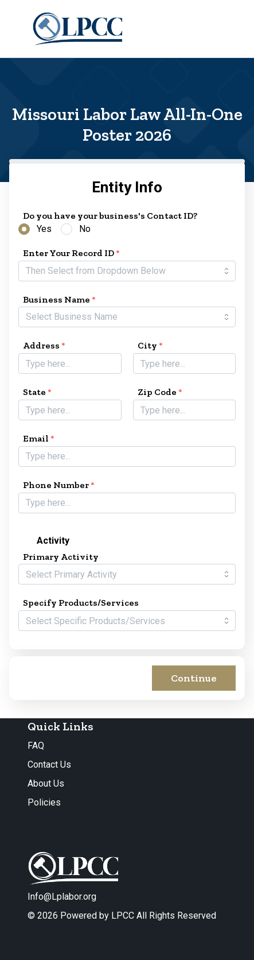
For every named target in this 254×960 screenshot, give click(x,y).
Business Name (59, 299)
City (150, 345)
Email (38, 438)
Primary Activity (61, 556)
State (37, 391)
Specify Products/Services (81, 602)
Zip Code (160, 391)
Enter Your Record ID (71, 252)
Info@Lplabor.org (62, 896)
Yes (44, 228)
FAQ (36, 745)
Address (44, 345)
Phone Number (59, 484)
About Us (46, 783)
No (85, 228)
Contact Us (49, 764)
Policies (44, 802)
